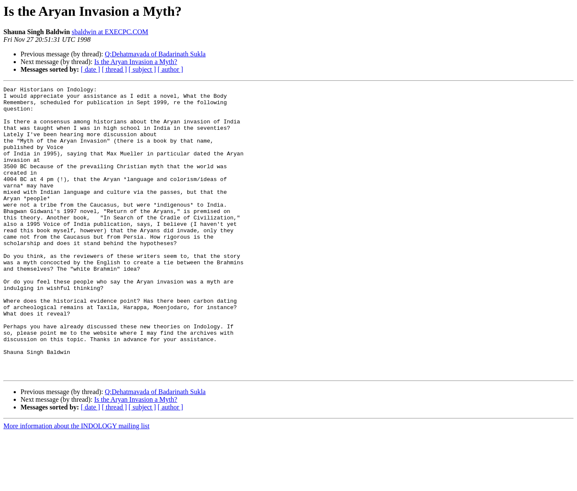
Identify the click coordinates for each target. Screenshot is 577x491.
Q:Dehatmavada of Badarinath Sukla (155, 54)
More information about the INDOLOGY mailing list (76, 483)
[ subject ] (142, 69)
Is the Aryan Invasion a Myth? (135, 61)
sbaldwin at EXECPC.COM (110, 31)
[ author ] (170, 69)
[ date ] (90, 69)
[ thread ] (114, 69)
